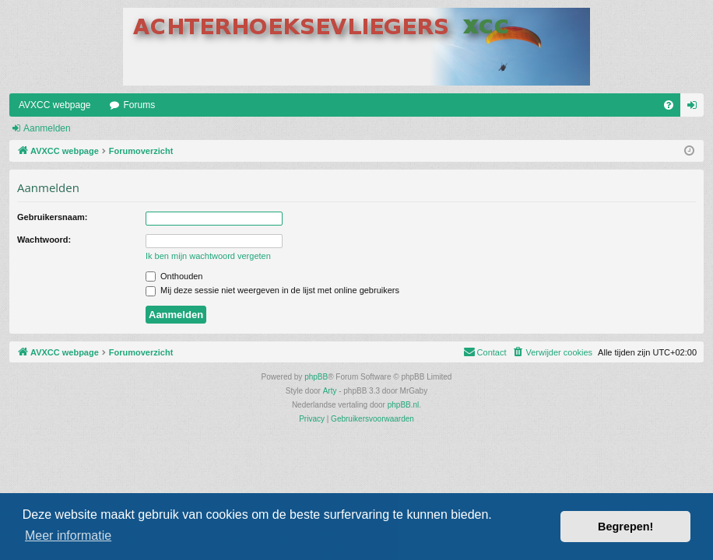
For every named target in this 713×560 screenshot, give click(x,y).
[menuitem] (668, 105)
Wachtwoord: (44, 239)
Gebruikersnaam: (52, 217)
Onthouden (174, 276)
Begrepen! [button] (625, 526)
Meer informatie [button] (68, 535)
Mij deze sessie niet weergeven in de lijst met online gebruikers (272, 290)
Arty (330, 391)
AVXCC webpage (55, 105)
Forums (140, 105)
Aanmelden (47, 128)
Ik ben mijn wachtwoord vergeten (208, 256)
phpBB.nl (404, 405)
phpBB (316, 377)
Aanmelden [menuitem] (695, 108)
